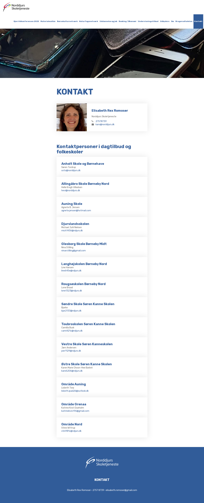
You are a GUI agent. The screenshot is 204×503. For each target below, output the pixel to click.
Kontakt (198, 21)
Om (172, 21)
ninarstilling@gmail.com (73, 250)
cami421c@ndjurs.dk (72, 330)
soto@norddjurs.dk (70, 170)
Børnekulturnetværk (67, 21)
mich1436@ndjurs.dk (72, 230)
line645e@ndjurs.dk (71, 270)
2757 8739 (98, 490)
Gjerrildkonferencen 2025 (26, 21)
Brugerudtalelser (184, 21)
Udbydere (164, 21)
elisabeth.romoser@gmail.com (121, 490)
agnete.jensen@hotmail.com (76, 210)
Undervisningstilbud (148, 21)
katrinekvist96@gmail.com (75, 411)
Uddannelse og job (108, 21)
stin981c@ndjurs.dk (71, 431)
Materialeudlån (47, 21)
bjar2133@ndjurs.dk (71, 310)
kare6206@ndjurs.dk (72, 371)
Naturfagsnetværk (88, 21)
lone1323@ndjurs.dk (71, 290)
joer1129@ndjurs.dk (71, 350)
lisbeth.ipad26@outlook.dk (75, 391)
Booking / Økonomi (127, 21)
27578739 (99, 121)
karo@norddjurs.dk (103, 124)
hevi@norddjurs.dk (70, 190)
